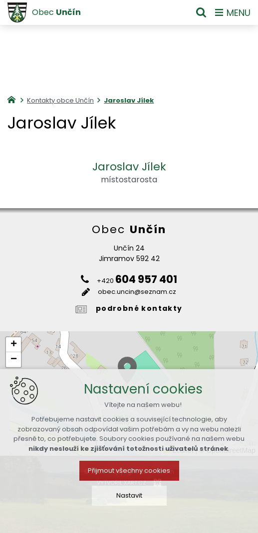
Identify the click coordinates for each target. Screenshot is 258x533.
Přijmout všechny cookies (129, 470)
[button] (13, 344)
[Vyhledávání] (201, 12)
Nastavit (129, 495)
